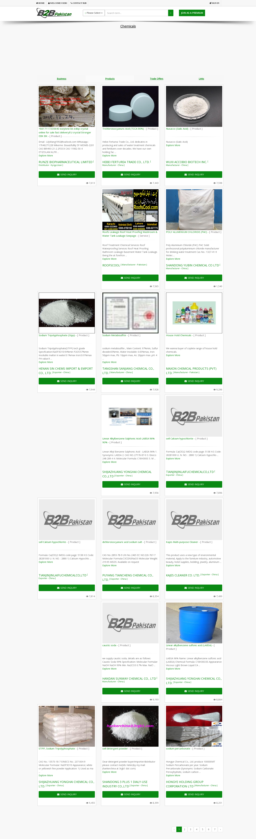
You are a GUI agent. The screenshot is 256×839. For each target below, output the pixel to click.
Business (61, 78)
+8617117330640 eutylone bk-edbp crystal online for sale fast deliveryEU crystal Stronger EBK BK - (65, 132)
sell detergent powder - (122, 749)
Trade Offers (156, 78)
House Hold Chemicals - (186, 335)
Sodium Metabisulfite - (121, 335)
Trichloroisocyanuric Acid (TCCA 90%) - (130, 129)
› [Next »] (220, 829)
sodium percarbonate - (185, 749)
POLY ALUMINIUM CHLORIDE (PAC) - (193, 232)
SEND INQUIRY (67, 174)
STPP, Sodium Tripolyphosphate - (64, 749)
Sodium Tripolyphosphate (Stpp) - (64, 335)
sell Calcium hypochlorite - (187, 439)
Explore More (46, 156)
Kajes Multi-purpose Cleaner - (189, 542)
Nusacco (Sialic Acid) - (184, 129)
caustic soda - (116, 645)
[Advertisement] (128, 53)
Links (201, 78)
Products (110, 78)
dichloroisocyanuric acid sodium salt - (129, 542)
